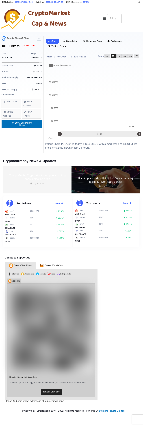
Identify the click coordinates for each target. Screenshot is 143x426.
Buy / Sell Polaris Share (21, 124)
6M (130, 56)
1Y (136, 56)
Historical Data (92, 41)
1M (119, 56)
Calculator (70, 41)
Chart (52, 41)
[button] (104, 19)
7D (113, 56)
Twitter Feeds (57, 46)
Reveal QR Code (51, 391)
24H (107, 56)
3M (125, 56)
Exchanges (114, 41)
